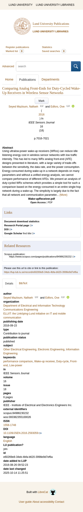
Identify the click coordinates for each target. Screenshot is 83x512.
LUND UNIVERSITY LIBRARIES (55, 4)
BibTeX (23, 283)
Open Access (38, 202)
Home (9, 79)
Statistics (47, 47)
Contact (59, 501)
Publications (27, 79)
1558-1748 (9, 425)
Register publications (17, 47)
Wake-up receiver (44, 361)
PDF (50, 202)
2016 (41, 114)
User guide (25, 501)
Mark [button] (41, 100)
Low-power (15, 365)
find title (17, 233)
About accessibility (43, 501)
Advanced (8, 66)
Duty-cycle (62, 361)
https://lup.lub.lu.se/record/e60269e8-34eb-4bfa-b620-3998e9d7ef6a (41, 272)
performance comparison (18, 361)
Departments (50, 79)
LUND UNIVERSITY (21, 4)
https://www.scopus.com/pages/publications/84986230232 (40, 256)
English (7, 441)
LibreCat (47, 492)
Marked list (15, 51)
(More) (63, 194)
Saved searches (54, 51)
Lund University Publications (51, 23)
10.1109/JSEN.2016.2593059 (20, 433)
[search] (43, 66)
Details (9, 283)
